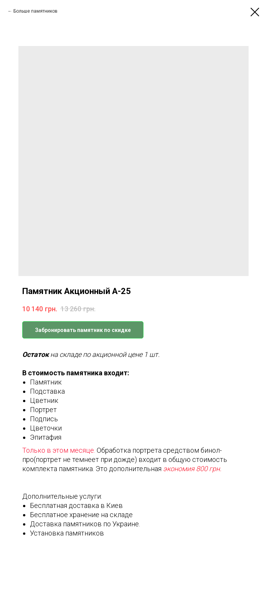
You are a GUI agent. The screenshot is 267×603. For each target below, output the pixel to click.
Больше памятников (35, 11)
